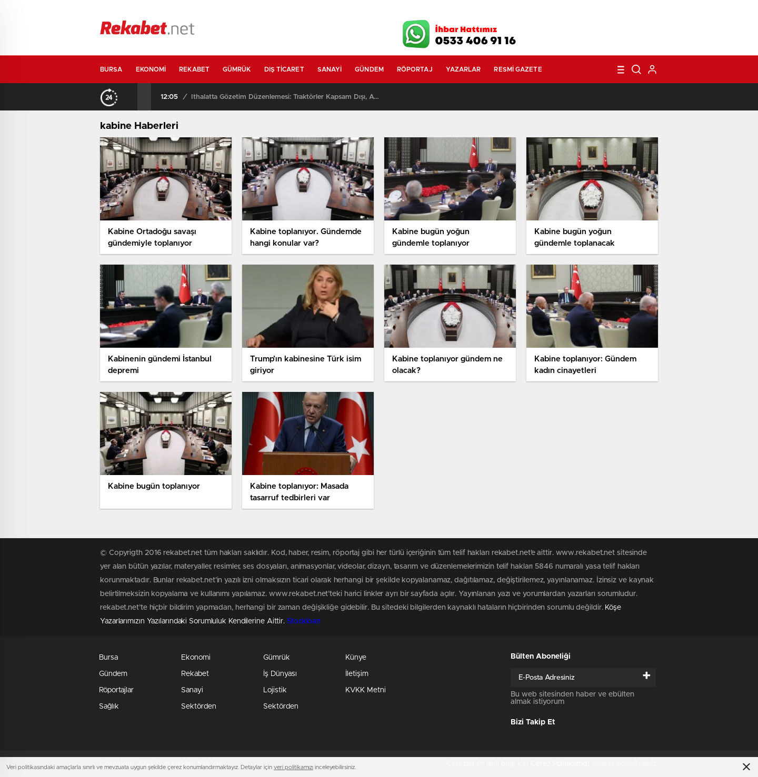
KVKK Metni (365, 690)
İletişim (356, 674)
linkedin (632, 31)
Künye (355, 657)
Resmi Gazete (518, 69)
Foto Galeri (259, 11)
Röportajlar (116, 690)
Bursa (111, 69)
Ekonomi (151, 69)
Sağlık (109, 706)
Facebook (553, 31)
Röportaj (415, 69)
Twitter (579, 31)
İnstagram (605, 31)
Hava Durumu (435, 11)
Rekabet (194, 69)
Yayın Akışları (558, 11)
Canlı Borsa (498, 11)
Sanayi (329, 69)
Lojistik (275, 690)
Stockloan (304, 621)
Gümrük (237, 69)
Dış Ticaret (284, 69)
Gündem (369, 69)
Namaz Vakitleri (623, 11)
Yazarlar (463, 69)
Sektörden (198, 706)
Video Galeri (318, 11)
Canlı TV (375, 11)
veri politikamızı (293, 767)
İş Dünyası (280, 674)
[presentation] (130, 96)
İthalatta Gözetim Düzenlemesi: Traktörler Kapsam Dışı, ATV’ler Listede (285, 97)
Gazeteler (198, 11)
